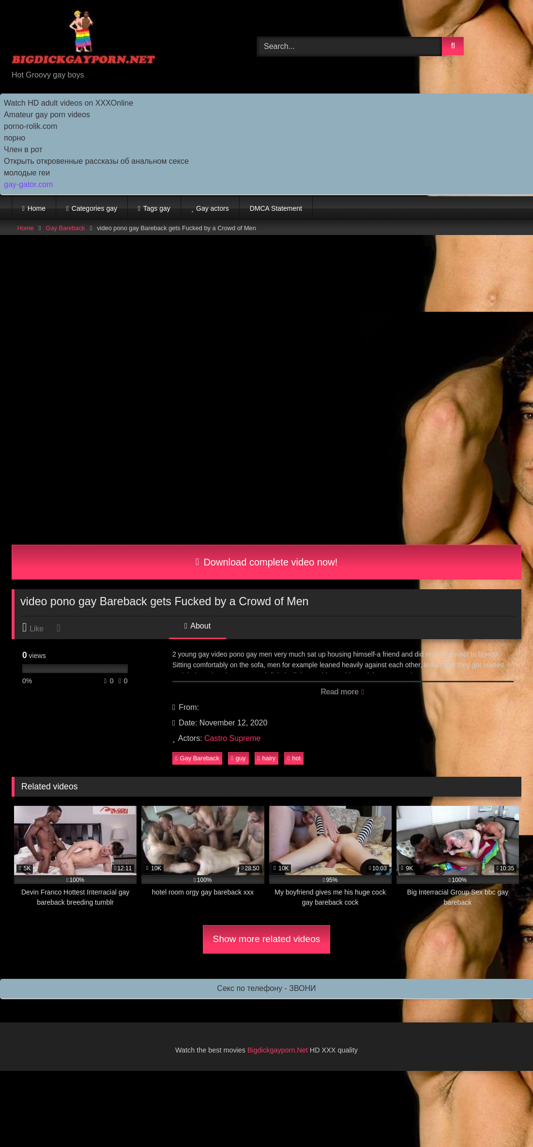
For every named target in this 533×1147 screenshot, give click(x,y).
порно (14, 138)
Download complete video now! (266, 562)
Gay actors (212, 208)
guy (238, 758)
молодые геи (27, 173)
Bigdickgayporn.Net (278, 1050)
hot (294, 758)
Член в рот (23, 149)
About (197, 626)
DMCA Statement (276, 208)
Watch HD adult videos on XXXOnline (68, 103)
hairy (266, 758)
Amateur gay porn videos (47, 114)
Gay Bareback (65, 228)
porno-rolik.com (30, 126)
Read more (342, 692)
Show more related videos (266, 939)
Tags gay (156, 208)
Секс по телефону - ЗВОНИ (266, 988)
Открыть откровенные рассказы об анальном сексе (96, 161)
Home (37, 208)
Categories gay (94, 208)
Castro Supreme (232, 738)
